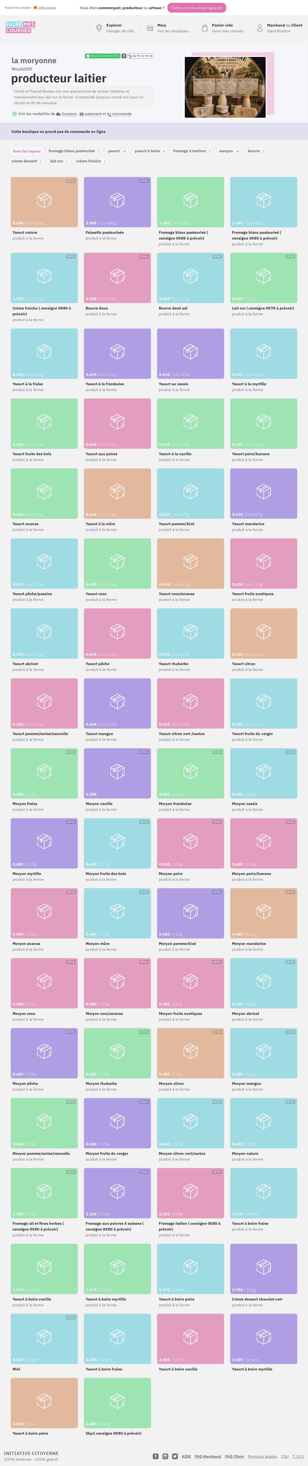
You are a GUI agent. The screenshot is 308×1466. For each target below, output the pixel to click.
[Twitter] (175, 1456)
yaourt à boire (150, 150)
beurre (256, 150)
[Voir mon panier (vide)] (222, 28)
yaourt (117, 150)
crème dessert (27, 160)
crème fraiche (91, 160)
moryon (229, 150)
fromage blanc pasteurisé (74, 150)
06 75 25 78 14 (140, 56)
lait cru (59, 160)
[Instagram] (165, 1456)
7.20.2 (298, 1456)
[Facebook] (156, 1456)
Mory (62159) (22, 69)
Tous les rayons (27, 151)
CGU (285, 1456)
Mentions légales (262, 1456)
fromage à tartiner (192, 150)
